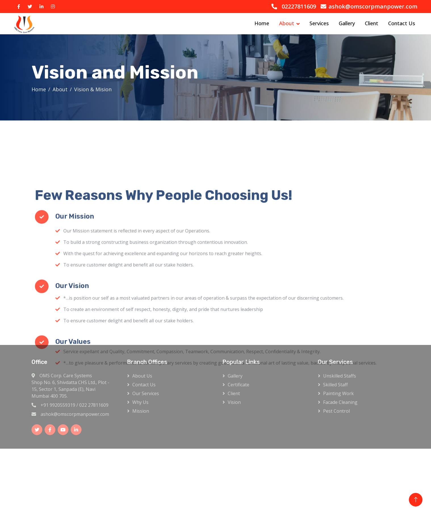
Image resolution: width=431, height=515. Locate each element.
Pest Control (336, 411)
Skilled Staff (335, 385)
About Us (142, 376)
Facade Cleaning (340, 402)
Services (319, 23)
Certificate (238, 385)
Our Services (145, 393)
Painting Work (338, 393)
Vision (234, 402)
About (286, 23)
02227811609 (299, 6)
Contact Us (401, 23)
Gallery (347, 23)
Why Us (140, 402)
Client (371, 23)
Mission (140, 411)
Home (261, 23)
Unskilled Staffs (339, 376)
